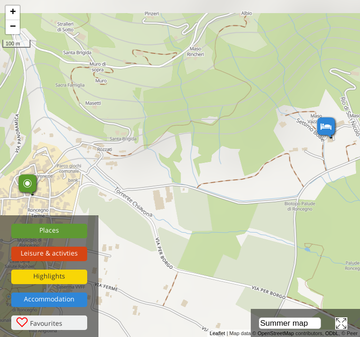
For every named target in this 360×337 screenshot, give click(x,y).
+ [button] (13, 13)
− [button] (13, 27)
